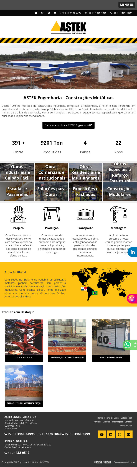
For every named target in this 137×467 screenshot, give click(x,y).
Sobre (107, 417)
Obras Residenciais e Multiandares (85, 172)
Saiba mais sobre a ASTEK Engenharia (68, 125)
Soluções (115, 417)
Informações (117, 421)
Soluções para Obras (51, 191)
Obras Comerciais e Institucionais (51, 172)
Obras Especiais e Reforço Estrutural (120, 172)
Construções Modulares (120, 191)
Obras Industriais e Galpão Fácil (17, 172)
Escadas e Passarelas (17, 191)
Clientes (106, 421)
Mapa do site (126, 425)
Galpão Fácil (126, 417)
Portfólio (98, 421)
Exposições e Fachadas (85, 191)
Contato (128, 421)
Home (100, 417)
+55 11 (121, 12)
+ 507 (16, 453)
